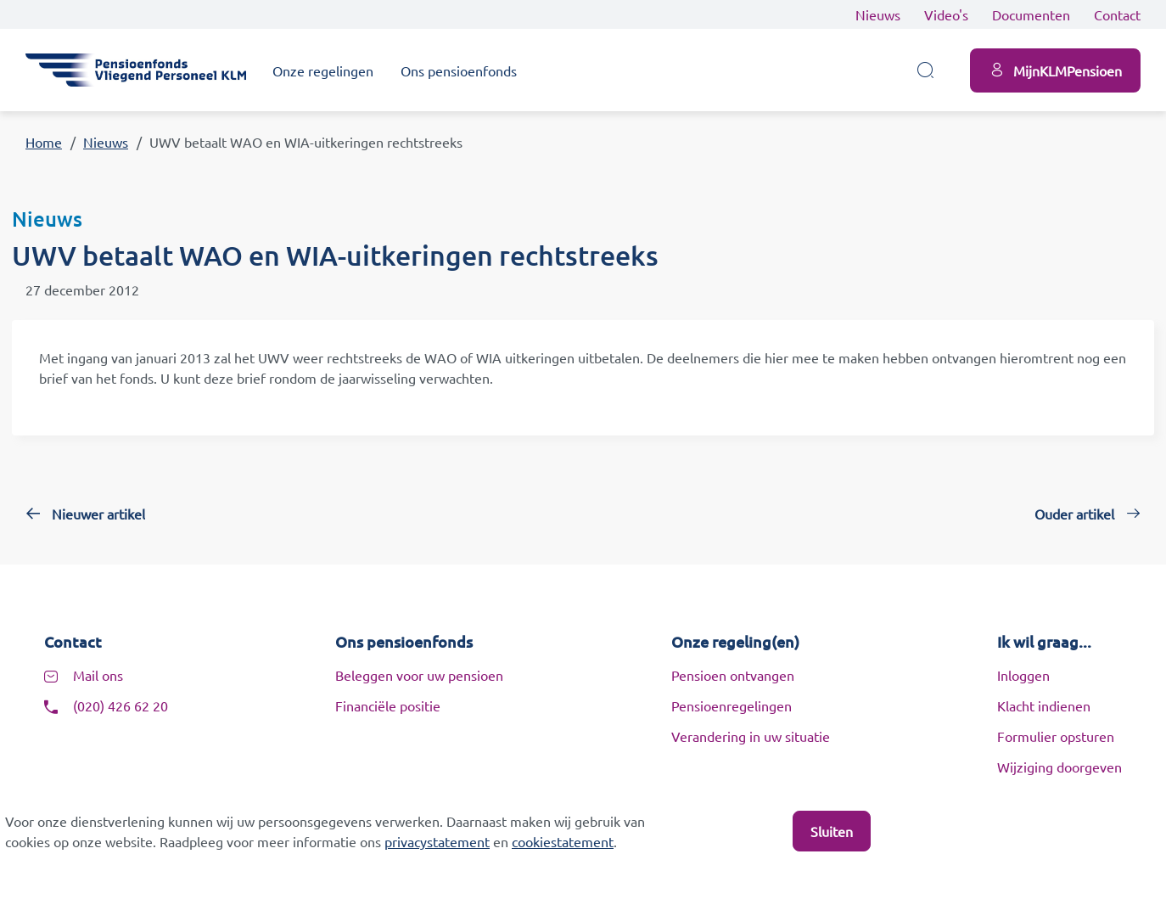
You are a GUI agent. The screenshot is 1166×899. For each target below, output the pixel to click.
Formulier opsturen (1055, 736)
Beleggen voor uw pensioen (419, 674)
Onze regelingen (322, 70)
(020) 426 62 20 (120, 705)
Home (43, 141)
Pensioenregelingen (731, 705)
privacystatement (437, 841)
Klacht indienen (1043, 705)
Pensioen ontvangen (732, 674)
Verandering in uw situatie (750, 736)
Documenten (1031, 14)
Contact (1117, 14)
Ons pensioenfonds (459, 70)
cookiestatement (563, 841)
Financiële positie (387, 705)
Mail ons (98, 674)
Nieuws (877, 14)
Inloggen (1023, 674)
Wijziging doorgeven (1059, 766)
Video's (946, 14)
